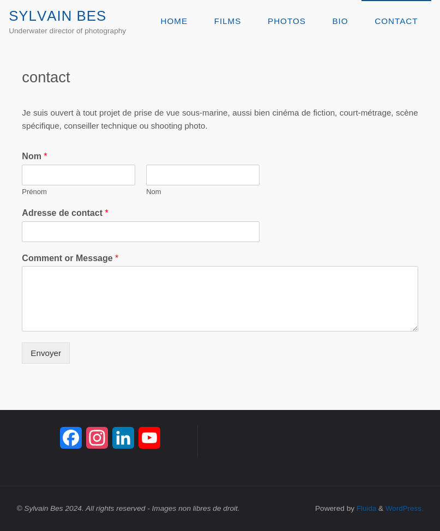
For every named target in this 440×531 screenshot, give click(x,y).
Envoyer (46, 353)
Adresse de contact (65, 213)
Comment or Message (70, 258)
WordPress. (403, 508)
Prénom (34, 192)
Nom (34, 156)
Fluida (364, 508)
